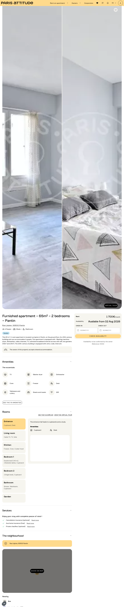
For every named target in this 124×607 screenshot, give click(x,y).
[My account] (120, 3)
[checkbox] (116, 10)
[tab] (59, 3)
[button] (4, 603)
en (114, 3)
